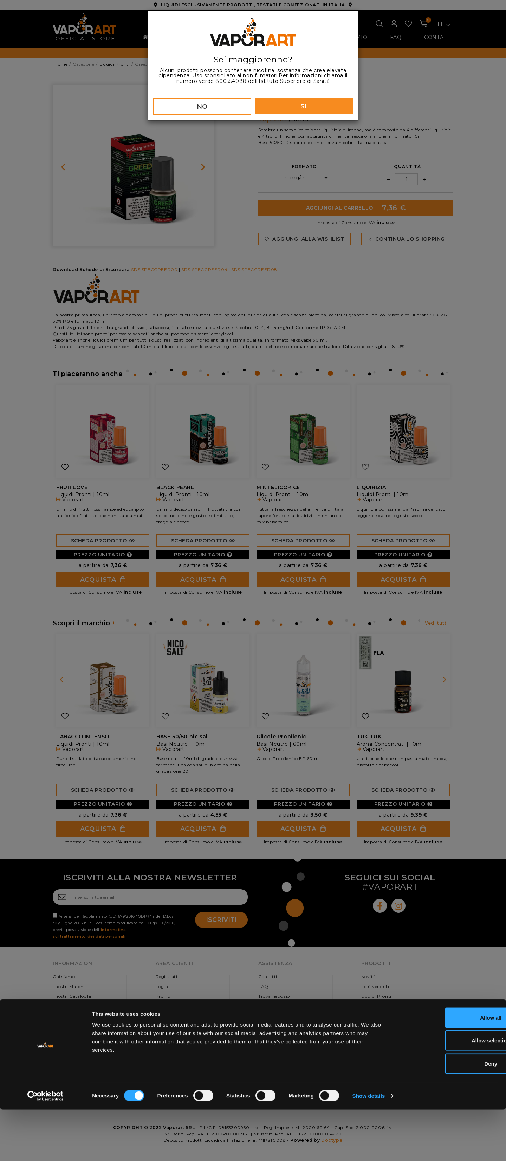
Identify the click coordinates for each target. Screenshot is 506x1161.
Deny (447, 1115)
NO (202, 107)
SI (303, 106)
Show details (368, 1147)
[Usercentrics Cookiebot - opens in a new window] (45, 1147)
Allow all (447, 1069)
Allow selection (447, 1092)
